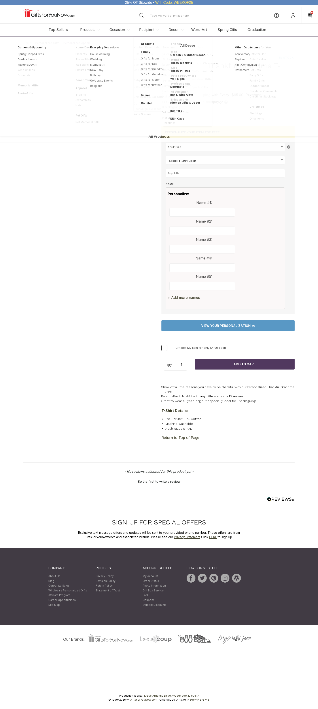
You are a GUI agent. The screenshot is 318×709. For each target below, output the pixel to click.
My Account (150, 576)
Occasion (117, 29)
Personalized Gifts (47, 43)
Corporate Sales (59, 585)
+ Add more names (184, 297)
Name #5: (204, 276)
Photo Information (154, 585)
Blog (51, 581)
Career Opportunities (62, 600)
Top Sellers (58, 29)
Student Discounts (155, 604)
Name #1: (204, 202)
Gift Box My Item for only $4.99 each (201, 347)
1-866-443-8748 (198, 699)
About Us (54, 576)
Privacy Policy (105, 576)
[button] (159, 481)
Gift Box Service (153, 590)
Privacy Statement (187, 537)
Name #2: (204, 221)
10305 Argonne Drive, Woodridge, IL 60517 (171, 696)
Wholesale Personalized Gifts (67, 590)
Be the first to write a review (159, 482)
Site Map (54, 604)
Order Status (151, 581)
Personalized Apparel (77, 43)
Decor (173, 29)
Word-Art (199, 29)
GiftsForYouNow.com (143, 699)
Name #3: (204, 239)
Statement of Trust (108, 590)
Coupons (149, 600)
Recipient (146, 29)
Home (27, 43)
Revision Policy (105, 581)
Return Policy (104, 585)
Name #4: (203, 258)
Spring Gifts (227, 29)
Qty (169, 365)
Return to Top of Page (180, 438)
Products (87, 29)
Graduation (257, 29)
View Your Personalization (228, 326)
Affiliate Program (59, 595)
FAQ (145, 595)
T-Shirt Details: (174, 410)
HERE (213, 537)
